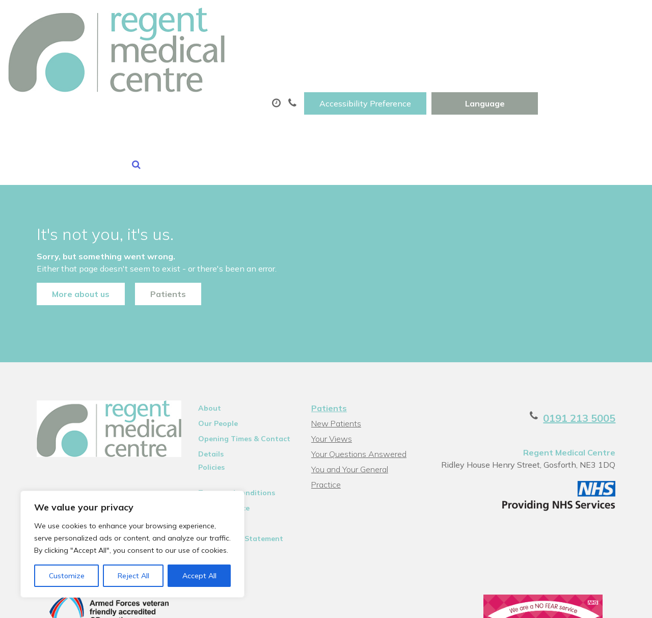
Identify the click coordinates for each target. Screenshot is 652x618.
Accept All (199, 575)
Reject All (133, 575)
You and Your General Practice (349, 409)
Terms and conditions (231, 431)
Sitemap (207, 462)
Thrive (618, 602)
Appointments (240, 50)
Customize (67, 575)
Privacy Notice (218, 446)
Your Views (331, 377)
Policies (206, 406)
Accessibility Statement (235, 477)
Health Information (175, 86)
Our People (212, 362)
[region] (132, 544)
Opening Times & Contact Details (239, 379)
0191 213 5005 (592, 357)
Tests (511, 50)
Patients (155, 225)
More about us (68, 225)
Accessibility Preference (471, 19)
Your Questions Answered (358, 393)
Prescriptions (340, 50)
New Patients (587, 50)
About (149, 50)
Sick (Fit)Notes (433, 50)
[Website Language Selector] (590, 19)
